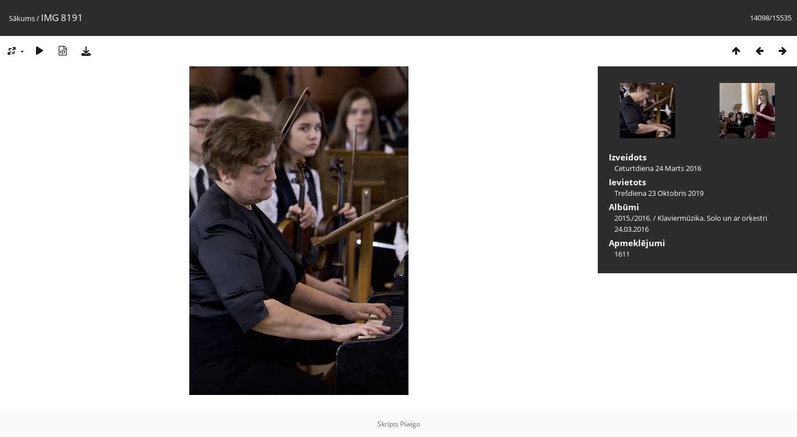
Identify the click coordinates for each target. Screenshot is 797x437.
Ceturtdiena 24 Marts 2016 (657, 168)
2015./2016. (632, 218)
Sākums (22, 18)
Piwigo (410, 424)
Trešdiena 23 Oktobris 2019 (658, 193)
